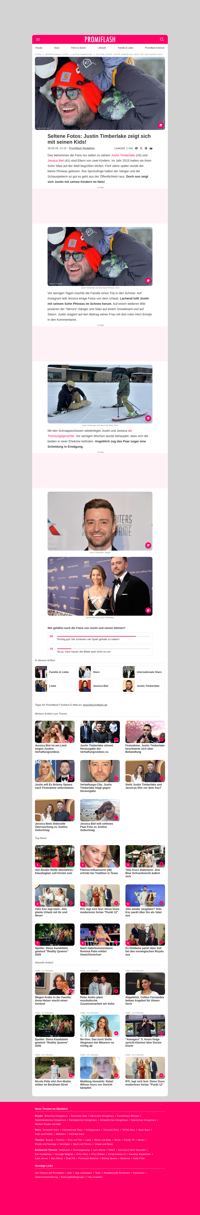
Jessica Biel (56, 160)
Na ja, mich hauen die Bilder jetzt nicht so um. (84, 651)
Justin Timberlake (123, 155)
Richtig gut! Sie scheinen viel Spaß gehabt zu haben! (88, 639)
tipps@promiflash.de (95, 704)
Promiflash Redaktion (82, 148)
